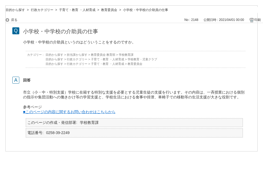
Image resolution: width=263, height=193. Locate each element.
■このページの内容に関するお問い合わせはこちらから (69, 112)
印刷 (257, 20)
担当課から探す (77, 54)
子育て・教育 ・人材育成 (77, 10)
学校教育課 (126, 54)
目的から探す (15, 10)
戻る (14, 20)
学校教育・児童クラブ (142, 59)
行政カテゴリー (42, 10)
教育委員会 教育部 (103, 54)
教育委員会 (109, 10)
